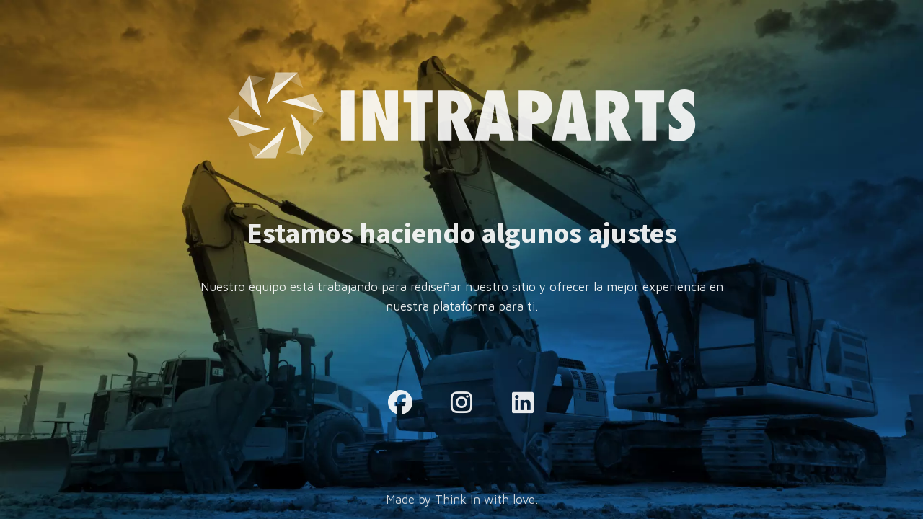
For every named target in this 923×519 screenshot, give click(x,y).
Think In (457, 499)
